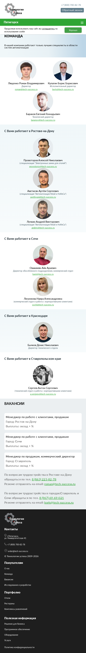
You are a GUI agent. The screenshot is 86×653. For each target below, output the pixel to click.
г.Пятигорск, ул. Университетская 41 (15, 536)
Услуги (7, 640)
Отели (7, 598)
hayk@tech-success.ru (43, 274)
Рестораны (9, 604)
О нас (7, 568)
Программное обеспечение (17, 629)
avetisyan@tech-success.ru (43, 197)
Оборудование (11, 635)
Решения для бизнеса (14, 624)
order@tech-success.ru (16, 550)
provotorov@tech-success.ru (43, 166)
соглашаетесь (48, 28)
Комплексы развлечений (15, 609)
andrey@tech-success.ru (43, 227)
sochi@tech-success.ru (43, 304)
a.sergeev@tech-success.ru (43, 394)
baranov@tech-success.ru (43, 120)
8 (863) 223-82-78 (44, 479)
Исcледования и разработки (17, 585)
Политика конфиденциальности (19, 647)
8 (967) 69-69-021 (51, 497)
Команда (8, 574)
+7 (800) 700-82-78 (71, 4)
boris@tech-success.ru (63, 89)
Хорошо (73, 30)
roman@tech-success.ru (26, 89)
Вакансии (8, 579)
